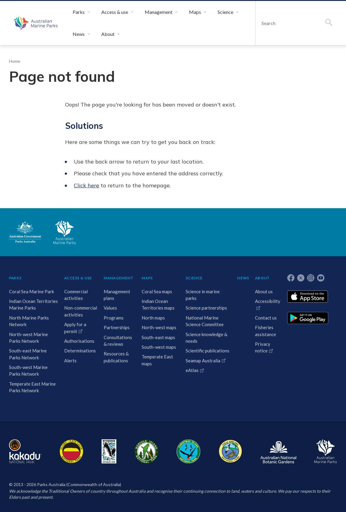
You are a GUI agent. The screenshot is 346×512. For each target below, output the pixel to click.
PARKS (15, 278)
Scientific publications (207, 350)
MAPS (147, 278)
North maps (153, 317)
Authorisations (79, 341)
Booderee (109, 451)
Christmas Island (188, 451)
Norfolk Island (146, 451)
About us (264, 291)
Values (110, 307)
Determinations (80, 350)
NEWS (243, 278)
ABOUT (262, 278)
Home (14, 61)
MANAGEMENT (118, 278)
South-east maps (158, 337)
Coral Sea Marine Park (31, 291)
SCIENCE (194, 278)
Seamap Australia (203, 360)
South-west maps (159, 347)
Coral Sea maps (157, 291)
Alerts (70, 360)
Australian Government (25, 232)
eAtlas (192, 370)
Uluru (71, 451)
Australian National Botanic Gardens (278, 451)
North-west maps (159, 327)
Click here (86, 185)
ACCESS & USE (78, 278)
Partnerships (117, 327)
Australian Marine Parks (35, 22)
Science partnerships (206, 307)
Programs (114, 317)
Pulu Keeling (230, 451)
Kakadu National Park (25, 451)
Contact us (266, 317)
